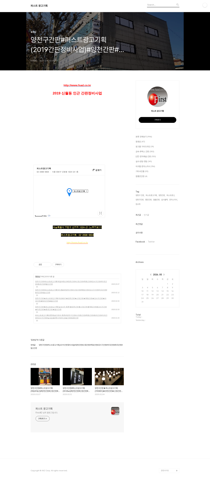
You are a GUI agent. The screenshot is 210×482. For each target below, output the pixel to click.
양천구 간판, (140, 195)
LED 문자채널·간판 (146, 156)
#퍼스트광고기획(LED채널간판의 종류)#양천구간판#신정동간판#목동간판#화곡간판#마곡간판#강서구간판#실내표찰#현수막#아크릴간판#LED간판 (71, 316)
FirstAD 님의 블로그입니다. (47, 412)
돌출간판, (156, 200)
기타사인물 (142, 171)
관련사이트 (165, 470)
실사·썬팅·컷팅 (144, 161)
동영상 (37, 277)
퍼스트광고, (171, 195)
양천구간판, (140, 200)
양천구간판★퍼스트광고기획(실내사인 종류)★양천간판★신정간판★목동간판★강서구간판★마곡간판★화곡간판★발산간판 (71, 308)
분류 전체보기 (144, 136)
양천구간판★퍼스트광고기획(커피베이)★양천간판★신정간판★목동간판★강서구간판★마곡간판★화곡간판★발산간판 (70, 299)
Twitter (151, 242)
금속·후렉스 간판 (145, 151)
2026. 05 (157, 274)
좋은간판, (148, 200)
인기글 (146, 215)
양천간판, (162, 195)
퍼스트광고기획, (151, 195)
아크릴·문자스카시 (145, 166)
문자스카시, (173, 200)
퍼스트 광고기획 (39, 5)
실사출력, (164, 200)
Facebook (140, 242)
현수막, (138, 204)
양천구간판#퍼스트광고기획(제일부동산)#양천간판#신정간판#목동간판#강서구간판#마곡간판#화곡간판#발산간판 (71, 282)
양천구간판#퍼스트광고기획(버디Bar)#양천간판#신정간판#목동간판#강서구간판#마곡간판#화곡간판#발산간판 (71, 291)
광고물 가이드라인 (145, 146)
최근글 (138, 215)
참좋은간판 (141, 176)
